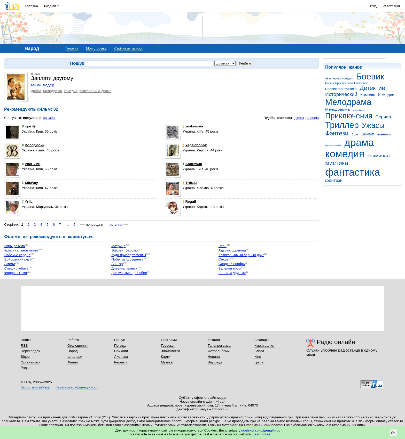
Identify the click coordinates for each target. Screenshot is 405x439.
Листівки (121, 357)
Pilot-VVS (31, 164)
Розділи (50, 6)
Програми (169, 340)
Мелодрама (348, 102)
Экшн (355, 134)
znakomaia (192, 126)
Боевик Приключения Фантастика (346, 83)
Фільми (12, 236)
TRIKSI (189, 183)
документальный (333, 145)
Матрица (118, 246)
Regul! (189, 202)
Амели (9, 264)
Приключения (348, 116)
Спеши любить (16, 268)
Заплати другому (232, 273)
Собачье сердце (17, 255)
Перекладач (30, 351)
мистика (336, 163)
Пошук (119, 340)
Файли (72, 362)
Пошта (26, 340)
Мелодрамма (337, 109)
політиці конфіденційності (262, 430)
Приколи (121, 351)
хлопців (313, 118)
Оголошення (77, 345)
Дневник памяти (124, 268)
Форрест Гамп (15, 273)
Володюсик (33, 145)
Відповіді (215, 362)
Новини (214, 357)
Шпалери (74, 357)
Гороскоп (168, 345)
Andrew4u (192, 164)
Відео (25, 357)
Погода (120, 345)
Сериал (383, 117)
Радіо (25, 368)
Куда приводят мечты (128, 255)
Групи (258, 362)
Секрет (224, 259)
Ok (393, 433)
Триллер (342, 125)
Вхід (373, 6)
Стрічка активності (128, 48)
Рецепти (121, 362)
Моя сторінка (96, 48)
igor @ (29, 126)
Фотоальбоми (219, 351)
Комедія (367, 94)
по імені (49, 118)
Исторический (341, 94)
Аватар (117, 264)
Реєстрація (391, 6)
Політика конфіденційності (77, 387)
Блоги (259, 351)
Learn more (261, 434)
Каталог (214, 340)
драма (359, 142)
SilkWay (30, 183)
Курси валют (264, 345)
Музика (167, 362)
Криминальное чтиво (21, 251)
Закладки (261, 340)
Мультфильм (359, 110)
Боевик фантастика (340, 89)
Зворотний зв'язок (35, 387)
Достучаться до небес (129, 273)
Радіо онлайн (336, 341)
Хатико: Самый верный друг (241, 255)
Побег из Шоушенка (127, 259)
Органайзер (30, 362)
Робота (73, 340)
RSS (24, 345)
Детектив (372, 88)
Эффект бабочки (124, 251)
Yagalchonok (194, 145)
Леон (223, 246)
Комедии (386, 94)
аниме (367, 134)
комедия (344, 153)
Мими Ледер (42, 85)
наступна (114, 224)
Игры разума (14, 246)
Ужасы (373, 125)
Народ (72, 351)
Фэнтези (336, 133)
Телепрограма (219, 345)
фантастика (352, 172)
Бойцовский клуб (18, 259)
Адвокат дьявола (232, 251)
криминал (379, 155)
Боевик (370, 76)
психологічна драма (96, 91)
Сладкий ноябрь (232, 264)
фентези (333, 180)
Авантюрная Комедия (339, 78)
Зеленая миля (230, 268)
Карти (165, 357)
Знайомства (170, 351)
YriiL (27, 202)
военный (384, 134)
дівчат (299, 118)
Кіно (257, 357)
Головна (31, 6)
